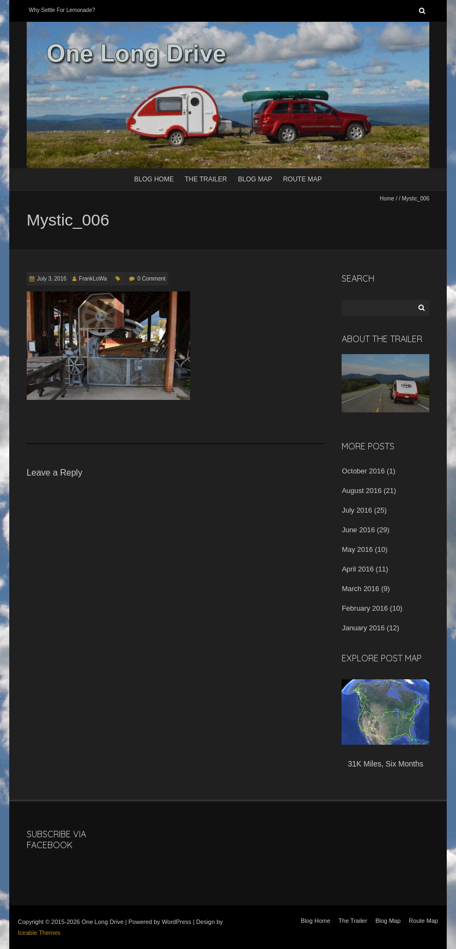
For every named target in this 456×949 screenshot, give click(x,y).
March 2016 (360, 589)
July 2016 (357, 510)
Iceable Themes (39, 932)
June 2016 (358, 530)
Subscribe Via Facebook (56, 840)
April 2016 (358, 569)
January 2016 (363, 628)
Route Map (302, 179)
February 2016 (365, 608)
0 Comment (151, 279)
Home (387, 199)
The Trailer (206, 179)
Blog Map (255, 179)
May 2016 (357, 549)
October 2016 (363, 471)
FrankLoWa (93, 279)
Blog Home (154, 179)
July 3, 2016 (51, 279)
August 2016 (361, 490)
